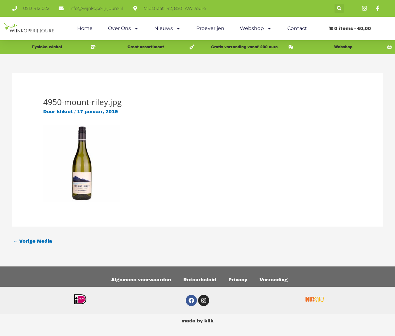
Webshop (256, 28)
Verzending (274, 279)
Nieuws (167, 28)
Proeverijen (210, 28)
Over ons (123, 28)
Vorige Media (32, 241)
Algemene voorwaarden (141, 279)
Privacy (237, 279)
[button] (339, 8)
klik (209, 320)
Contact (297, 28)
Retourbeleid (199, 279)
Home (85, 28)
